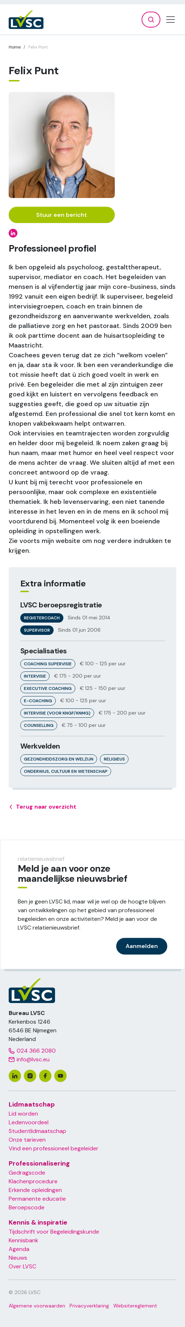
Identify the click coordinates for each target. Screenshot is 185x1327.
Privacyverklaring (89, 1305)
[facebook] (45, 1076)
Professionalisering (39, 1163)
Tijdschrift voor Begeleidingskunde (54, 1231)
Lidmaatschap (32, 1104)
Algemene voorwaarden (37, 1305)
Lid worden (23, 1113)
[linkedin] (15, 1076)
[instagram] (30, 1076)
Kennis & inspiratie (38, 1222)
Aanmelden (142, 946)
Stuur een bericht (61, 215)
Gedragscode (27, 1172)
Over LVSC (22, 1266)
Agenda (19, 1249)
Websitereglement (135, 1305)
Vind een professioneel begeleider (53, 1148)
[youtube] (60, 1076)
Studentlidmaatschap (37, 1131)
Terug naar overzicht (42, 806)
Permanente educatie (37, 1198)
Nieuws (18, 1257)
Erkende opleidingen (35, 1190)
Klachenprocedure (33, 1181)
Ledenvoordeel (29, 1122)
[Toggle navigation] (170, 19)
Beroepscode (27, 1207)
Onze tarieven (27, 1139)
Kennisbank (23, 1240)
